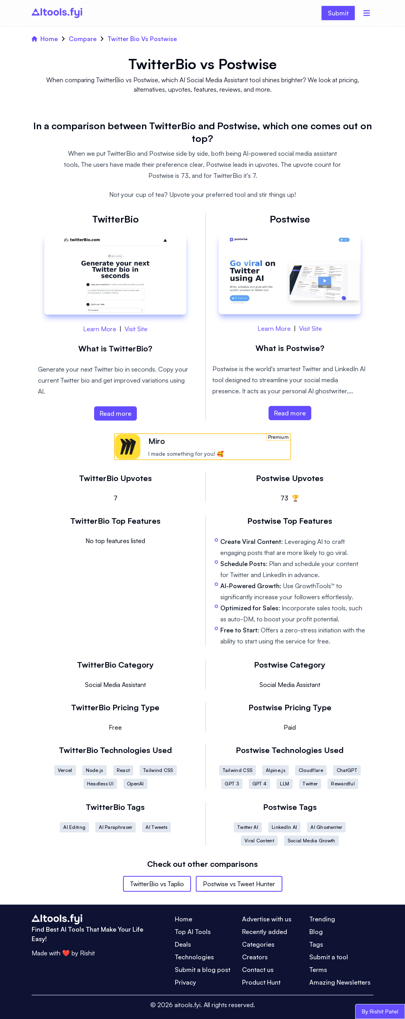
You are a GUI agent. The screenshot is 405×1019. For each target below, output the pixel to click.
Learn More (99, 329)
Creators (255, 957)
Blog (316, 932)
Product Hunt (261, 982)
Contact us (258, 970)
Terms (318, 970)
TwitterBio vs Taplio (157, 884)
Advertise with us (266, 919)
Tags (316, 944)
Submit (338, 13)
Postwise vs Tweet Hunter (239, 884)
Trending (322, 919)
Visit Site (136, 329)
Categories (258, 944)
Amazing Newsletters (340, 982)
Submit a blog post (202, 970)
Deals (183, 944)
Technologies (194, 957)
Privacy (185, 982)
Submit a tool (328, 957)
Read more (115, 413)
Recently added (264, 932)
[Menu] (366, 13)
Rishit (87, 953)
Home (45, 39)
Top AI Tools (193, 932)
